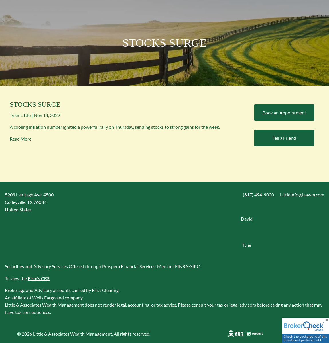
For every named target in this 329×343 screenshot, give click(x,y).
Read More (20, 138)
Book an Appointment (284, 112)
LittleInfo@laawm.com (302, 194)
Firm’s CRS (39, 278)
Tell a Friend (284, 138)
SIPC (195, 266)
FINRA (181, 266)
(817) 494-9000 (258, 194)
